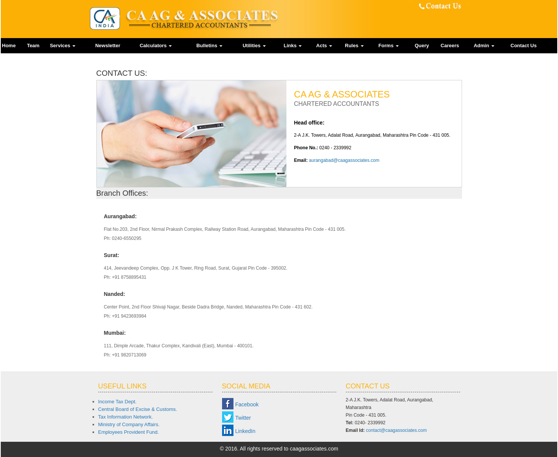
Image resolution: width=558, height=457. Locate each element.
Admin (484, 45)
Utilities (254, 45)
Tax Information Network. (125, 417)
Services (62, 45)
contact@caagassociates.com (396, 430)
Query (422, 45)
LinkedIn (245, 431)
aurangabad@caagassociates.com (344, 160)
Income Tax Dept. (117, 401)
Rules (354, 45)
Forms (388, 45)
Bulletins (209, 45)
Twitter (243, 418)
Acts (324, 45)
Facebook (247, 404)
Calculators (156, 45)
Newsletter (107, 45)
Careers (450, 45)
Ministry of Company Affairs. (129, 424)
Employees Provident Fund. (128, 432)
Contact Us (523, 45)
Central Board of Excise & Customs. (137, 409)
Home (9, 45)
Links (293, 45)
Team (33, 45)
